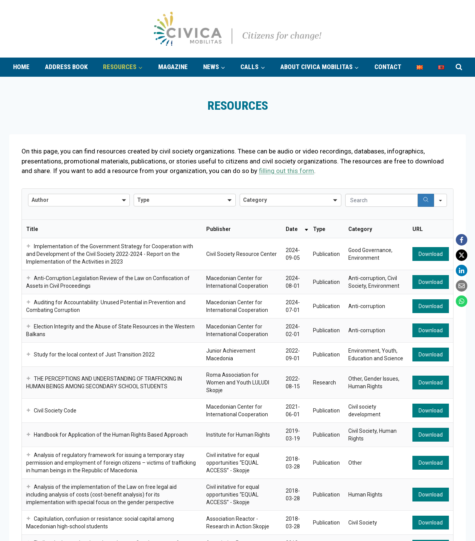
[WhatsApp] (461, 301)
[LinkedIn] (461, 270)
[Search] (426, 200)
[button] (28, 246)
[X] (461, 255)
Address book (66, 67)
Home (21, 67)
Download (431, 254)
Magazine (173, 67)
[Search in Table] (381, 200)
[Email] (461, 286)
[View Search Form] (459, 67)
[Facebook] (461, 240)
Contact (387, 67)
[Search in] (440, 200)
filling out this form (286, 171)
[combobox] (79, 200)
